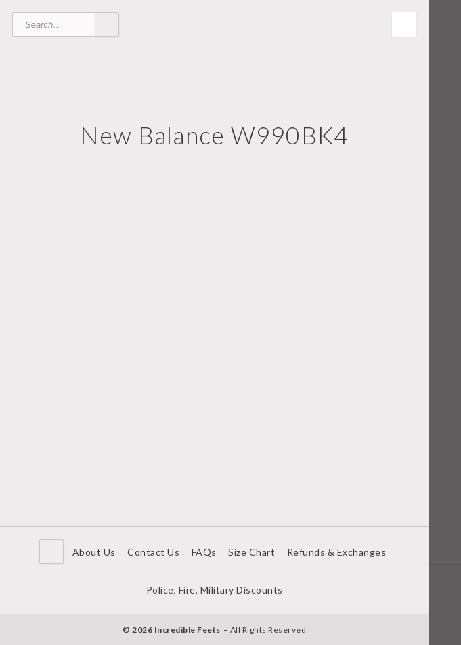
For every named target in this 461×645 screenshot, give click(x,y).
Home (51, 551)
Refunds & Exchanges (337, 552)
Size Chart (251, 552)
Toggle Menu (404, 24)
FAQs (204, 552)
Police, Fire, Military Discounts (214, 590)
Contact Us (153, 552)
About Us (94, 552)
